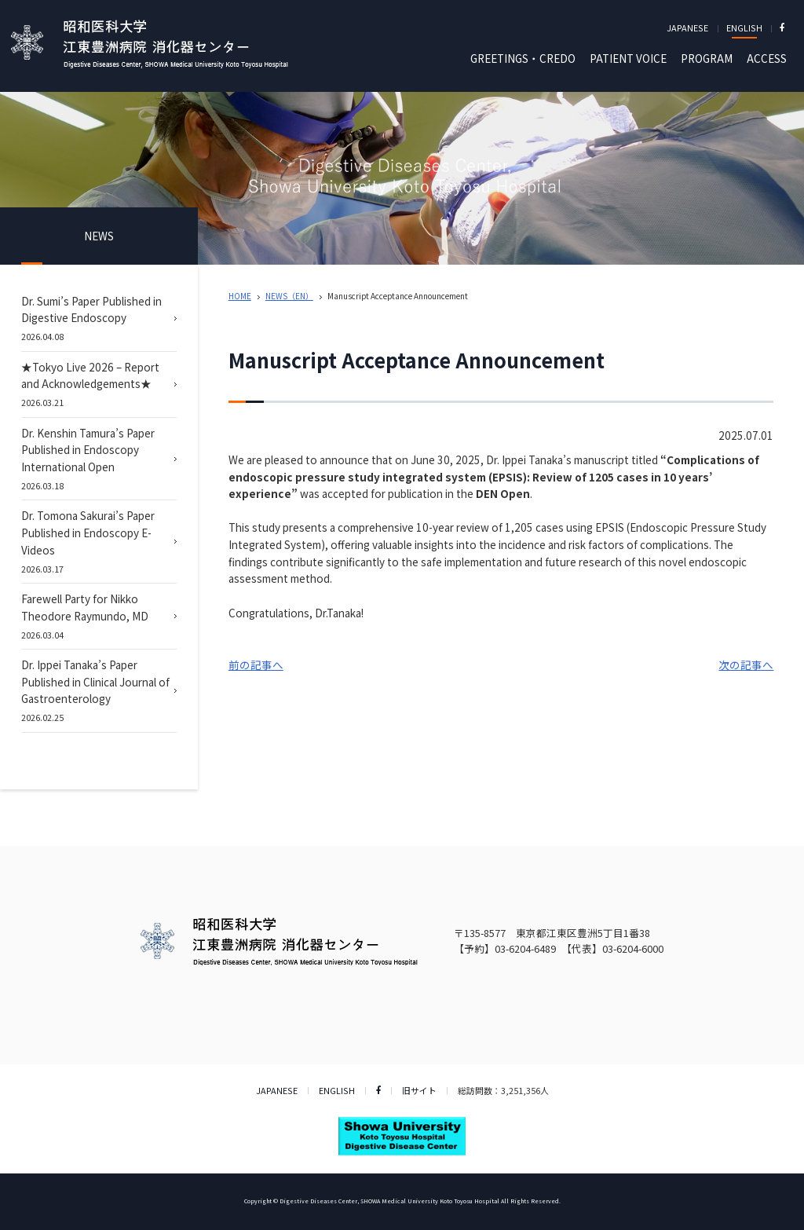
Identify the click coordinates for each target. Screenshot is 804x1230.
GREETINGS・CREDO (523, 58)
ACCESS (767, 58)
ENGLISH (744, 27)
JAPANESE (687, 27)
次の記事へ (745, 664)
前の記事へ (255, 664)
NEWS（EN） (289, 296)
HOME (239, 296)
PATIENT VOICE (628, 58)
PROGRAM (707, 58)
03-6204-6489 (525, 948)
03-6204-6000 (632, 948)
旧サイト (419, 1090)
